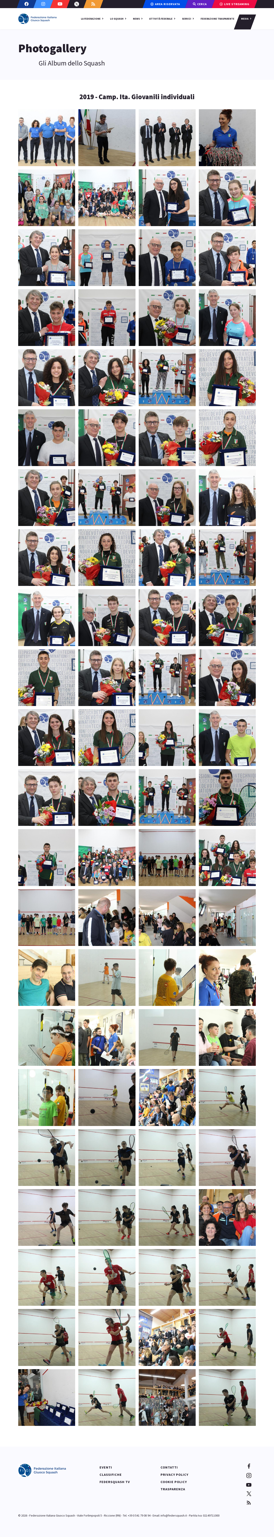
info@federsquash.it (174, 1515)
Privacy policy (174, 1474)
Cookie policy (174, 1482)
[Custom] (93, 4)
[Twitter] (76, 4)
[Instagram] (43, 4)
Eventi (106, 1467)
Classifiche (111, 1474)
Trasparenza (173, 1489)
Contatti (169, 1467)
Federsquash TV (115, 1482)
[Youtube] (60, 4)
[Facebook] (26, 4)
